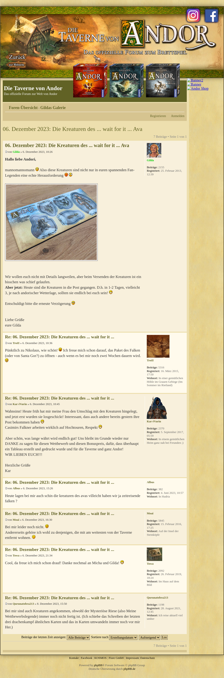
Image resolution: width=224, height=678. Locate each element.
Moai (16, 519)
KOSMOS (100, 658)
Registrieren (158, 116)
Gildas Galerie (53, 107)
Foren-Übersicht (23, 107)
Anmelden (177, 116)
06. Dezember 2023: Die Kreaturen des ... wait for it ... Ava (72, 129)
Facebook (86, 658)
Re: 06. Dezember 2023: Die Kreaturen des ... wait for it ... (59, 336)
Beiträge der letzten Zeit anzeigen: (55, 637)
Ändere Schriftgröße (181, 106)
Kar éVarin (20, 404)
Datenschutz (147, 658)
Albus (16, 488)
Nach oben (183, 329)
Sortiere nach (114, 637)
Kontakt (74, 658)
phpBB (98, 665)
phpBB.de (129, 668)
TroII (16, 343)
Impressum (132, 658)
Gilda (16, 151)
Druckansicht (174, 106)
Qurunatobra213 (23, 603)
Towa (16, 555)
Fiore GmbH (116, 658)
